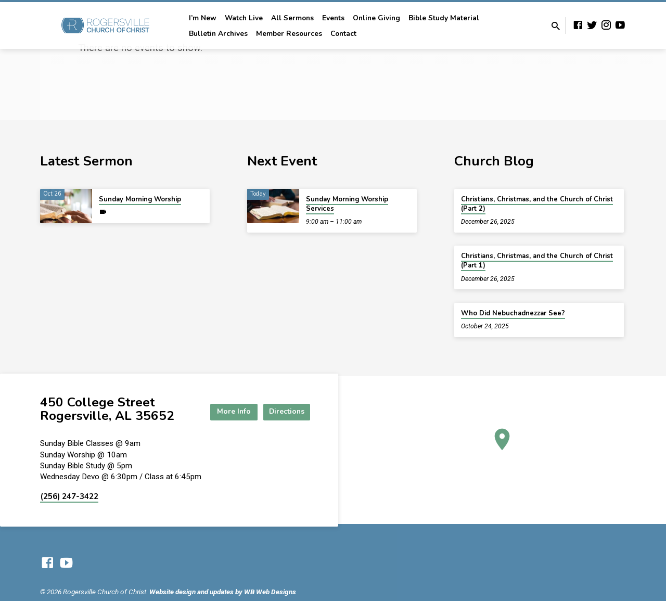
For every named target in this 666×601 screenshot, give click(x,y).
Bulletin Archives (218, 34)
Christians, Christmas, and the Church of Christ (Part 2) (537, 204)
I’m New (202, 18)
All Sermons (292, 18)
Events (333, 18)
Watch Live (244, 18)
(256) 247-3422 (69, 496)
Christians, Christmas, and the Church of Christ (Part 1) (537, 260)
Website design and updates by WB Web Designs (222, 591)
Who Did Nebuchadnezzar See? (513, 313)
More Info (226, 412)
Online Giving (376, 18)
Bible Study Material (443, 18)
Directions (284, 412)
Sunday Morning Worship (140, 199)
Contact (343, 34)
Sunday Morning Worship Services (347, 204)
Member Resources (289, 34)
